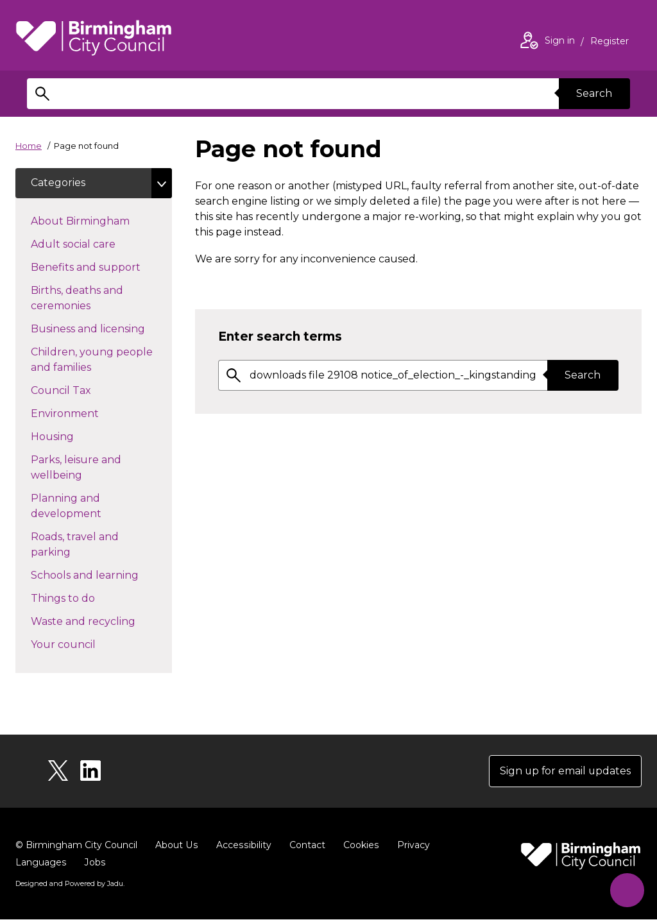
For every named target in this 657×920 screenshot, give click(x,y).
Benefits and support (101, 267)
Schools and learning (101, 575)
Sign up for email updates (564, 771)
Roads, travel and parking (75, 545)
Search (594, 93)
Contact (305, 845)
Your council (86, 644)
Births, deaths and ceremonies (83, 298)
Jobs (94, 863)
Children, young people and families (92, 360)
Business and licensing (101, 328)
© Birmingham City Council (76, 845)
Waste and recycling (101, 621)
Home (28, 146)
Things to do (86, 598)
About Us (176, 845)
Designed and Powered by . (69, 884)
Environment (87, 413)
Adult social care (96, 244)
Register (609, 42)
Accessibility (242, 845)
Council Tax (84, 390)
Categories (58, 183)
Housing (75, 436)
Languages (40, 863)
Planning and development (89, 506)
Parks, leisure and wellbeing (79, 468)
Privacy (410, 845)
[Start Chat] (626, 889)
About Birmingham (101, 221)
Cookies (358, 845)
